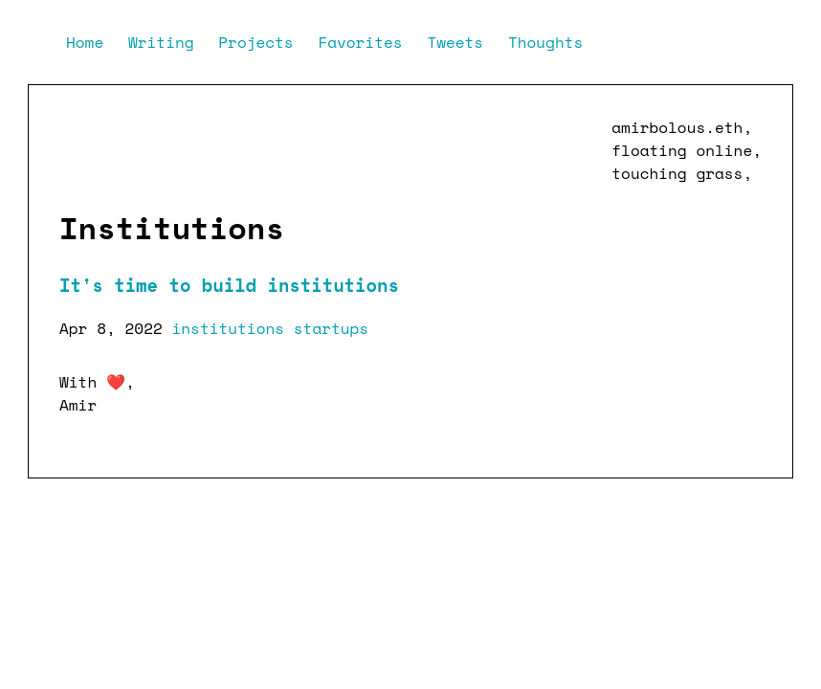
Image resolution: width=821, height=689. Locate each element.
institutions (228, 328)
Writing (165, 42)
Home (89, 42)
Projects (260, 42)
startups (331, 328)
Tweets (460, 42)
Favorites (364, 42)
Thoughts (545, 42)
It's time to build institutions (229, 285)
